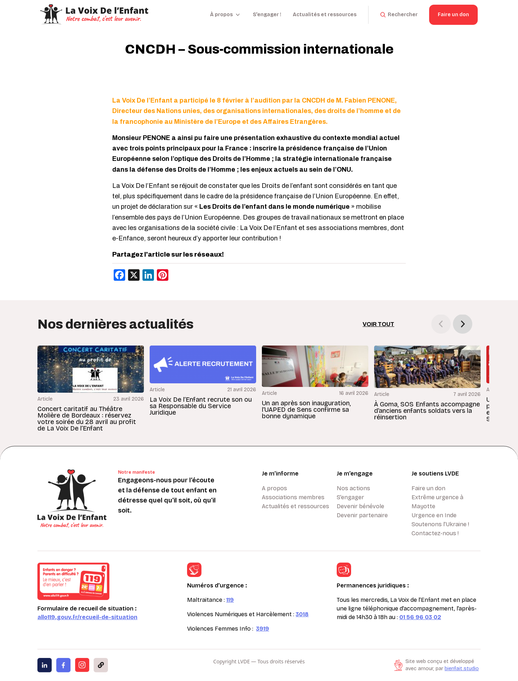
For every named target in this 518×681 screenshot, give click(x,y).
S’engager (350, 497)
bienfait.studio (462, 669)
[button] (462, 324)
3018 (302, 614)
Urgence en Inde (434, 515)
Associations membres (293, 497)
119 (230, 599)
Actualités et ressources (324, 15)
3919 (262, 628)
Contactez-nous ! (435, 533)
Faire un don (453, 15)
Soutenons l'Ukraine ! (440, 524)
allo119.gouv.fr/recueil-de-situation (87, 617)
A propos (274, 488)
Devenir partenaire (362, 515)
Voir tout (378, 324)
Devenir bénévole (360, 506)
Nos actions (353, 488)
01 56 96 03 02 (420, 617)
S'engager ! (267, 15)
